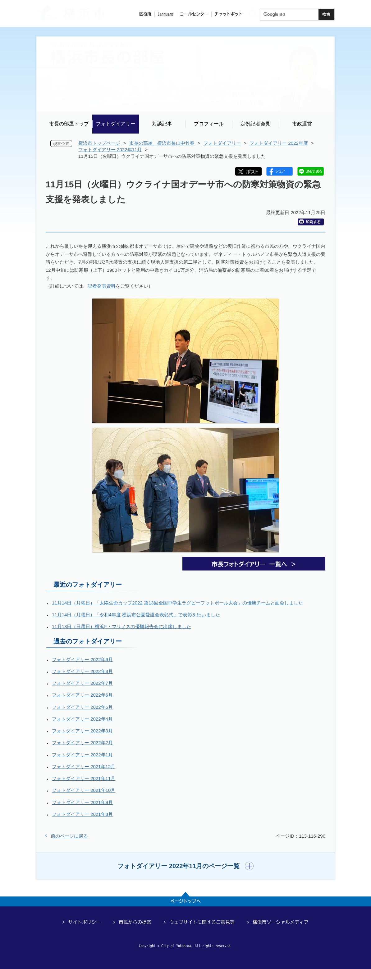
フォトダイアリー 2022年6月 (82, 695)
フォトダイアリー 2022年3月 (82, 730)
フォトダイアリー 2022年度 (279, 143)
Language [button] (166, 14)
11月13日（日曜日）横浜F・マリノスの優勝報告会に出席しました (121, 626)
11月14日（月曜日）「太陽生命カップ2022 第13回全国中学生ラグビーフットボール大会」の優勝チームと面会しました (177, 602)
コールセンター (194, 14)
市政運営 (302, 123)
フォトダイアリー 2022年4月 (82, 719)
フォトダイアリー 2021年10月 (83, 790)
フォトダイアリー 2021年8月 (82, 814)
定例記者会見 (255, 123)
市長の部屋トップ (69, 123)
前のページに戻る (69, 836)
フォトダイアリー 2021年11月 (83, 778)
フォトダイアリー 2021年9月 (82, 802)
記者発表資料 (102, 286)
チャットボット (228, 14)
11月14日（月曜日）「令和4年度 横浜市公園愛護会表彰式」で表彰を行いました (136, 614)
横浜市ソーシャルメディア (281, 922)
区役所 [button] (145, 14)
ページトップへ (185, 901)
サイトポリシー (84, 922)
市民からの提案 (135, 922)
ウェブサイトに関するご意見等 (202, 922)
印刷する (310, 221)
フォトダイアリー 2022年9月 (82, 659)
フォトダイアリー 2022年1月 (82, 754)
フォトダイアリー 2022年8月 (82, 671)
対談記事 (162, 123)
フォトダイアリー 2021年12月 (83, 766)
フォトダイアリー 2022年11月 (110, 149)
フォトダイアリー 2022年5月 (82, 707)
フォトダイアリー (115, 123)
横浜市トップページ (99, 143)
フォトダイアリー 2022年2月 (82, 742)
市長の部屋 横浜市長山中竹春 (162, 143)
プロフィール (209, 123)
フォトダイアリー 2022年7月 (82, 683)
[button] (185, 866)
